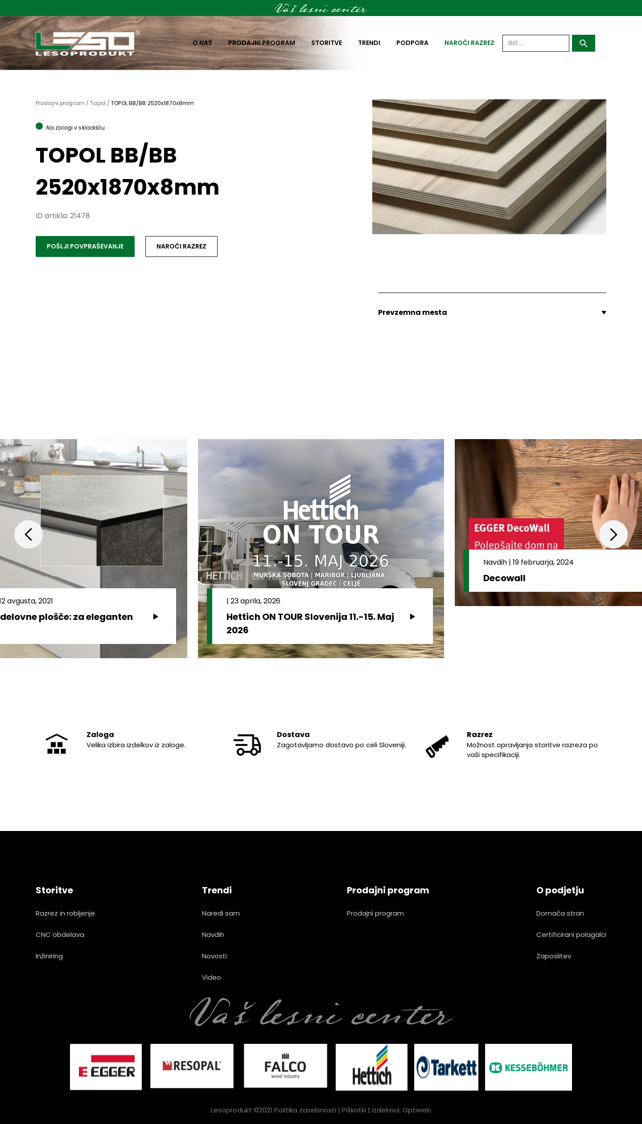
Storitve (326, 42)
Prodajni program (261, 42)
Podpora (412, 42)
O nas (202, 42)
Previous (28, 534)
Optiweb (417, 1110)
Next (613, 534)
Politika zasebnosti (305, 1110)
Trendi (369, 42)
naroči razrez (469, 42)
